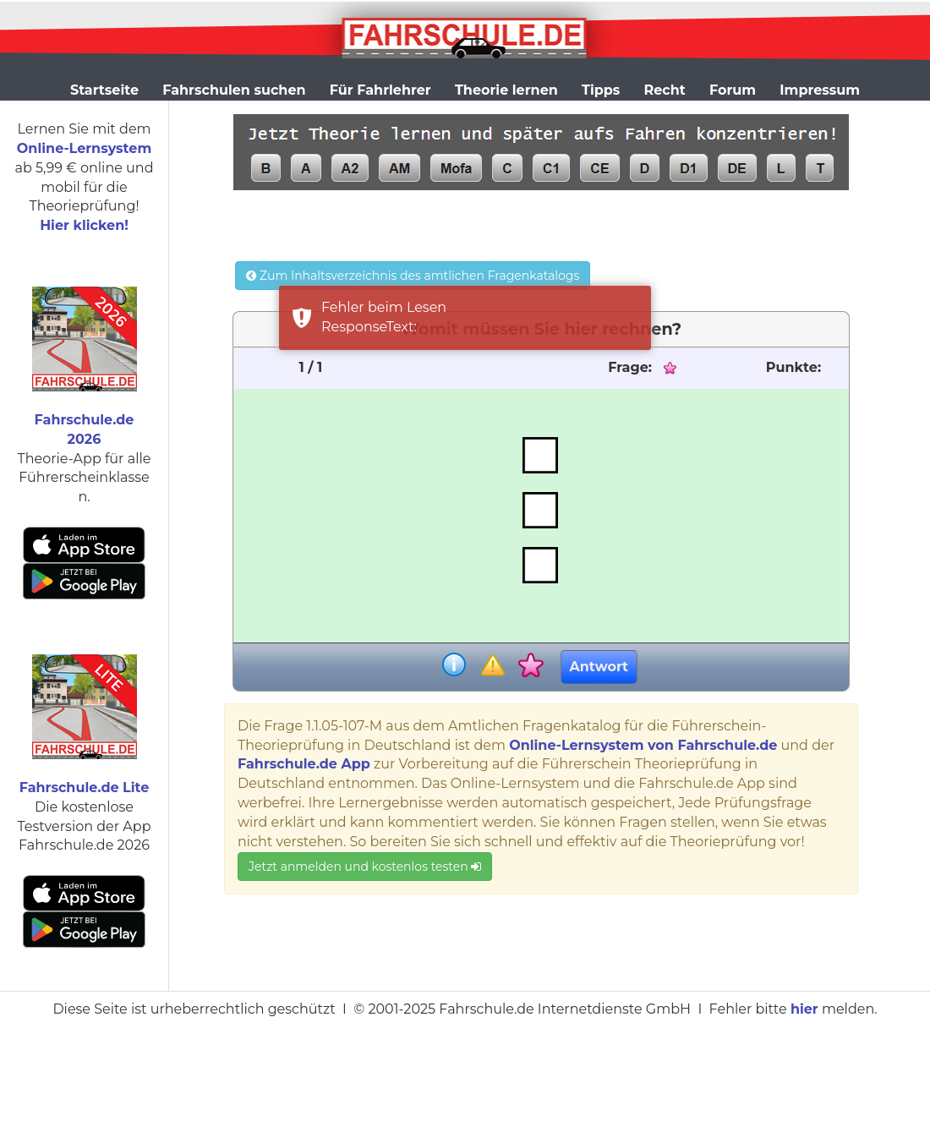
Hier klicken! (84, 225)
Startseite (104, 90)
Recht (665, 90)
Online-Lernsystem (84, 148)
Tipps (601, 90)
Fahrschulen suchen (233, 90)
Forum (732, 90)
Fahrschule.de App (304, 764)
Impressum (820, 90)
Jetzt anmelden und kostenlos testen (365, 866)
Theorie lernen (506, 90)
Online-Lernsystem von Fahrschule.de (643, 745)
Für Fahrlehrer (380, 90)
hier (804, 1009)
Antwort (599, 667)
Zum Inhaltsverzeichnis (412, 275)
